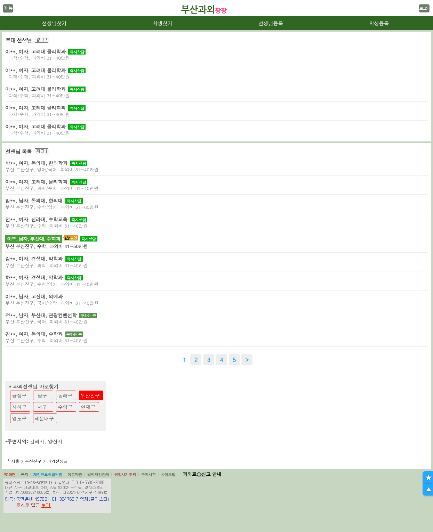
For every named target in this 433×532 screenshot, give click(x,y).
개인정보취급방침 (47, 474)
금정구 (19, 395)
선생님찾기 (54, 23)
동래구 (65, 395)
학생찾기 (162, 23)
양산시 (55, 441)
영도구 (19, 418)
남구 (42, 395)
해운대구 (44, 418)
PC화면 (9, 474)
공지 (24, 474)
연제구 (88, 406)
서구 (42, 406)
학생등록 (379, 23)
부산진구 (90, 395)
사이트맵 (168, 474)
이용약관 (74, 474)
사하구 (19, 406)
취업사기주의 (125, 474)
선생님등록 (270, 23)
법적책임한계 (98, 474)
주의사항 (148, 474)
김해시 (37, 441)
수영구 (65, 406)
